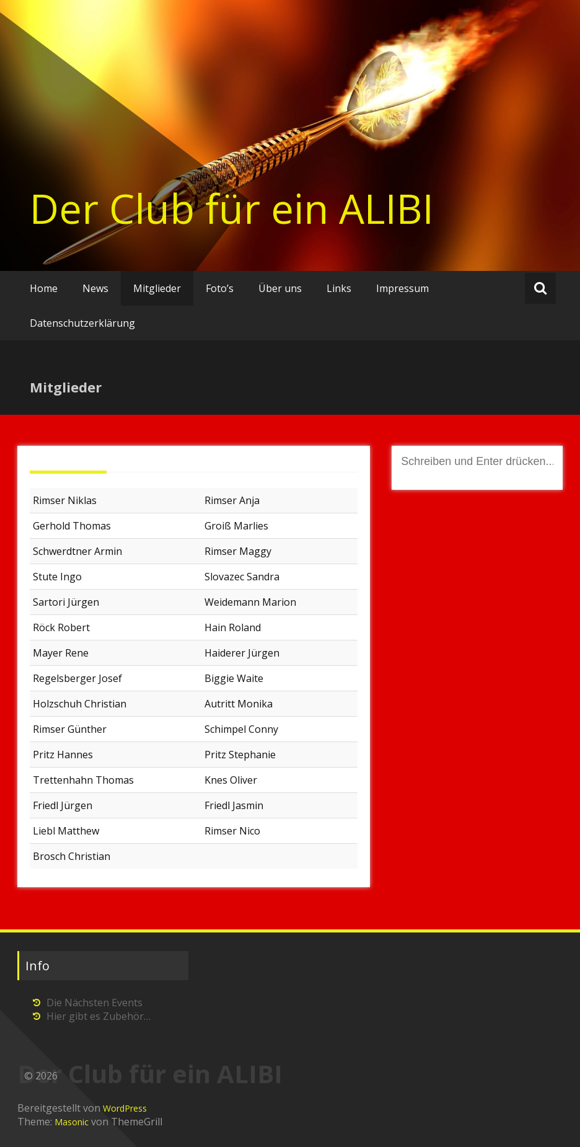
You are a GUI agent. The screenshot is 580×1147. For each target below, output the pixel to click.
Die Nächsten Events (94, 1002)
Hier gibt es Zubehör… (98, 1016)
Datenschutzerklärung (82, 323)
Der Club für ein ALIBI (232, 208)
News (95, 288)
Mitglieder (157, 288)
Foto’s (220, 288)
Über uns (280, 288)
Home (44, 288)
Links (339, 288)
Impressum (402, 288)
